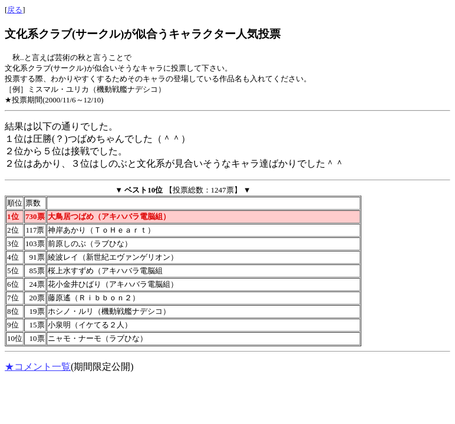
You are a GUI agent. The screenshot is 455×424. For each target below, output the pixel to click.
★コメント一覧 (38, 367)
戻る (14, 9)
